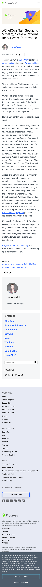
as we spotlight (9, 63)
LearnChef (10, 355)
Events (4, 416)
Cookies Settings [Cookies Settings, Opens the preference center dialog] (21, 583)
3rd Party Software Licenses (12, 477)
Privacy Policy (7, 467)
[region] (21, 569)
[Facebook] (8, 501)
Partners (9, 346)
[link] (16, 54)
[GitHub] (4, 501)
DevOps (8, 334)
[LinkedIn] (15, 501)
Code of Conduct (8, 455)
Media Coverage (8, 537)
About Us (6, 529)
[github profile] (6, 375)
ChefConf (9, 321)
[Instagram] (23, 501)
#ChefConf (23, 60)
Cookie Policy (7, 481)
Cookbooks (10, 351)
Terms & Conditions (9, 464)
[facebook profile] (12, 375)
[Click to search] (35, 362)
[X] (11, 501)
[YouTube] (19, 501)
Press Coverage (8, 410)
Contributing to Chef (9, 452)
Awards (5, 532)
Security (5, 448)
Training (5, 445)
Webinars (9, 342)
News (7, 338)
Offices (5, 543)
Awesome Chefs (32, 63)
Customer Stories (8, 406)
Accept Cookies (21, 576)
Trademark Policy (8, 474)
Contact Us (6, 423)
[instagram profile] (22, 375)
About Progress (8, 400)
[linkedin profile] (9, 375)
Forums (5, 442)
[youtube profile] (19, 375)
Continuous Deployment (13, 213)
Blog (4, 396)
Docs (4, 435)
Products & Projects (15, 325)
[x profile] (15, 375)
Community (10, 329)
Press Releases (8, 413)
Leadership (6, 403)
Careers (5, 419)
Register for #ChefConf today (15, 245)
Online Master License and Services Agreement (20, 471)
